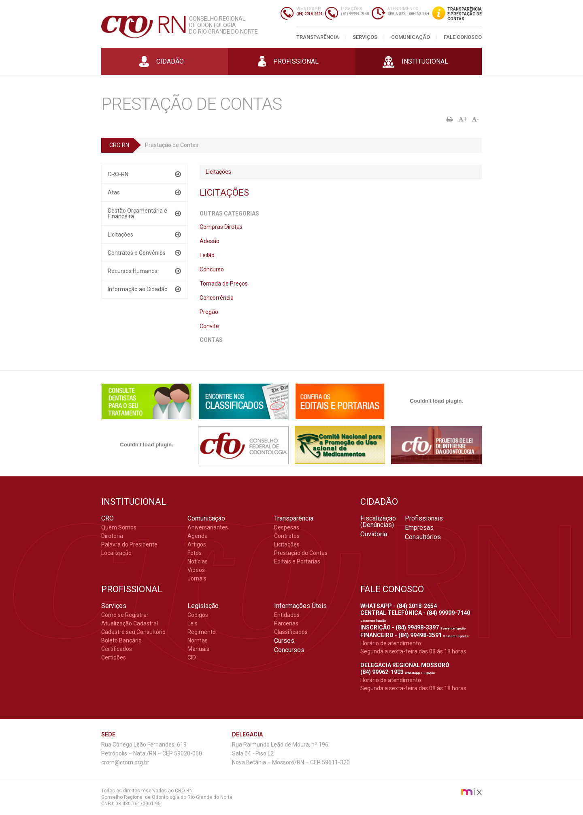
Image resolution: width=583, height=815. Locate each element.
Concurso (212, 269)
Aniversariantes (207, 527)
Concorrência (217, 297)
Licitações (120, 234)
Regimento (201, 632)
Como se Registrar (125, 615)
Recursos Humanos (132, 271)
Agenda (197, 536)
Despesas (286, 527)
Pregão (209, 312)
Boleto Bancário (121, 640)
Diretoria (112, 536)
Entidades (287, 615)
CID (191, 657)
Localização (116, 553)
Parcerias (286, 623)
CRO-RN (118, 174)
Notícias (197, 561)
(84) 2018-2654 (309, 14)
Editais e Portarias (297, 561)
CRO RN (119, 145)
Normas (197, 640)
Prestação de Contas (301, 553)
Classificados (291, 632)
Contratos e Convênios (137, 253)
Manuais (198, 649)
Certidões (113, 657)
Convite (209, 326)
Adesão (209, 241)
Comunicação (410, 37)
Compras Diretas (221, 227)
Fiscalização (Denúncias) (378, 521)
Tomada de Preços (224, 283)
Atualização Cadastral (129, 623)
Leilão (207, 255)
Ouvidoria (373, 534)
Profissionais (424, 518)
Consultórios (423, 537)
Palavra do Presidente (129, 544)
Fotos (194, 553)
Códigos (197, 615)
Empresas (419, 528)
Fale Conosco (463, 37)
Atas (114, 192)
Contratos (287, 536)
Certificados (116, 649)
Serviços (365, 37)
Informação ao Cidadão (138, 289)
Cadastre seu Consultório (133, 632)
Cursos (284, 641)
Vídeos (196, 570)
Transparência (317, 37)
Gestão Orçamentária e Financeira (137, 213)
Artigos (196, 544)
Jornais (196, 578)
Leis (192, 623)
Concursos (289, 650)
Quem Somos (118, 527)
